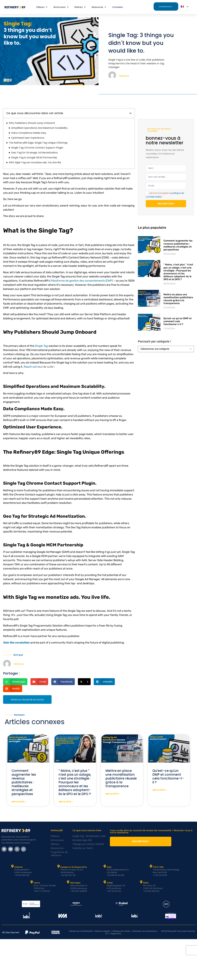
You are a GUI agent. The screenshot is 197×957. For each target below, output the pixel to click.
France (37, 882)
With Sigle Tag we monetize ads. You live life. (35, 162)
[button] (130, 113)
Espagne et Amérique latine (73, 867)
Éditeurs (41, 7)
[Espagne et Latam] (58, 866)
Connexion (117, 7)
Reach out (30, 366)
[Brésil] (141, 882)
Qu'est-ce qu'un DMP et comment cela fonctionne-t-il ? (177, 321)
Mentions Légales (102, 931)
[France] (31, 882)
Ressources (99, 7)
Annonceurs (60, 7)
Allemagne (75, 882)
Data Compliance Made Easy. (29, 133)
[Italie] (104, 866)
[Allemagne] (68, 882)
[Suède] (104, 882)
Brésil (145, 882)
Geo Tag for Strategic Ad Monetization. (34, 152)
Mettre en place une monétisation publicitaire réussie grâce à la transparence (178, 299)
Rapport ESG (116, 933)
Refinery (80, 7)
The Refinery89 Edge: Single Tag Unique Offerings (38, 142)
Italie (109, 867)
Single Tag (41, 346)
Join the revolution (16, 642)
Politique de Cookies (121, 931)
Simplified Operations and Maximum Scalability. (39, 128)
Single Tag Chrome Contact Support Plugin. (37, 147)
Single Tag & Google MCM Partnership (34, 157)
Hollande (18, 867)
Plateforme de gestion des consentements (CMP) (81, 280)
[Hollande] (12, 866)
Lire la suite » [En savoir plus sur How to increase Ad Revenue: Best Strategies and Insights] (19, 801)
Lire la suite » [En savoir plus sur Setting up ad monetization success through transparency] (112, 793)
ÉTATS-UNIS (158, 867)
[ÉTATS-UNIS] (150, 866)
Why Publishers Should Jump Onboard (32, 123)
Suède (110, 882)
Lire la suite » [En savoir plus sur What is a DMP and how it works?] (159, 790)
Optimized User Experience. (27, 138)
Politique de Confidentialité (80, 931)
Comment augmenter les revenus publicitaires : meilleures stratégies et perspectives (178, 245)
